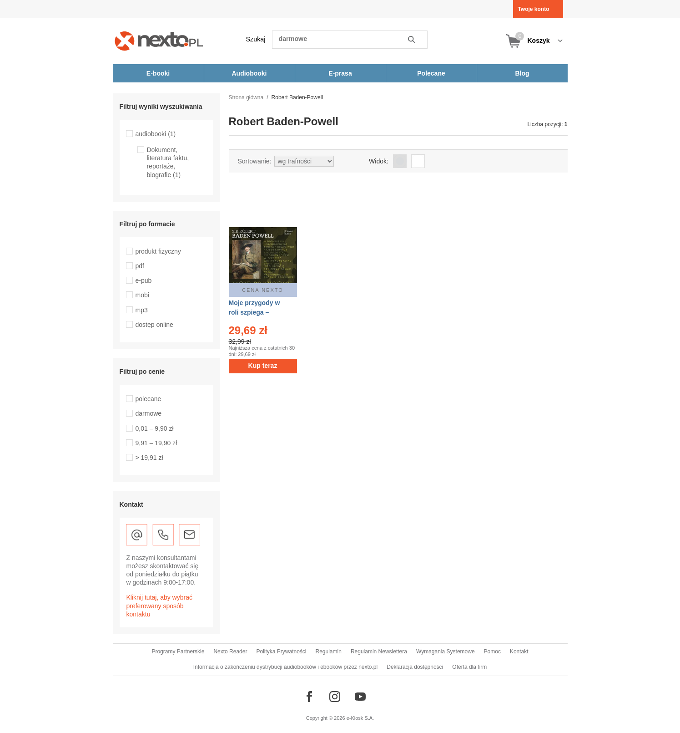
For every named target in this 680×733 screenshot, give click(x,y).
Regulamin (329, 651)
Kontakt (519, 651)
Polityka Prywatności (281, 651)
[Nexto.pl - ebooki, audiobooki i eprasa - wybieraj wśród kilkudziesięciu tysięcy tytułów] (159, 40)
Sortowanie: (255, 161)
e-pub (144, 280)
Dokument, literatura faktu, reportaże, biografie (168, 162)
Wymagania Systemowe (445, 651)
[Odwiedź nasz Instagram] (334, 696)
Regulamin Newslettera (379, 651)
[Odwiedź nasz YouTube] (360, 696)
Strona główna (246, 97)
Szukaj (256, 39)
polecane (148, 398)
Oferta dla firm (469, 667)
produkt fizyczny (158, 251)
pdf (140, 266)
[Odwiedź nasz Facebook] (309, 696)
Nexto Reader (230, 651)
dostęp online (154, 324)
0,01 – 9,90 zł (155, 428)
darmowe (149, 413)
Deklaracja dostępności (415, 667)
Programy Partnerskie (177, 651)
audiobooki (156, 133)
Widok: (378, 161)
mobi (142, 295)
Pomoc (492, 651)
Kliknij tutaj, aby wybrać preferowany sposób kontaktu (159, 605)
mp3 (142, 310)
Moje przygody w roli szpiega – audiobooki (254, 312)
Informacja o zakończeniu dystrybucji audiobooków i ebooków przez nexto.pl (285, 667)
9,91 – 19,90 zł (156, 443)
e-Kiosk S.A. (360, 718)
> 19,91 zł (149, 457)
